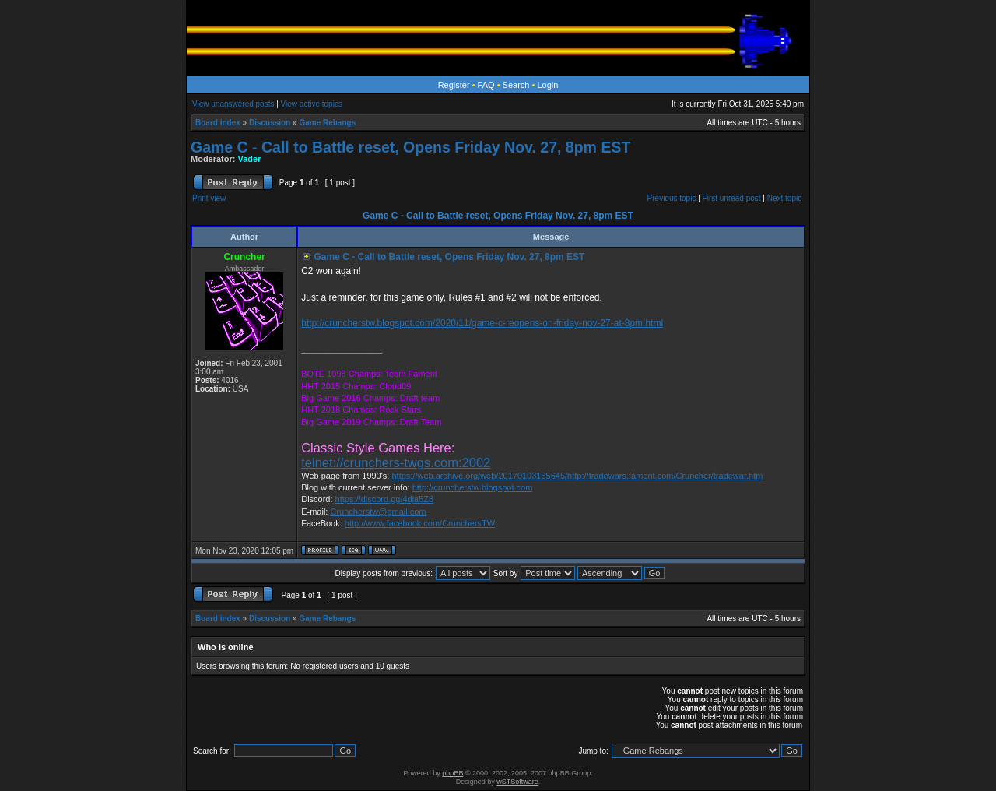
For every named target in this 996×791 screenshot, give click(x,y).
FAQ (486, 85)
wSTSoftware (517, 782)
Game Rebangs (327, 122)
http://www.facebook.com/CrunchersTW (420, 523)
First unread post (732, 198)
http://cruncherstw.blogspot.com (472, 487)
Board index (217, 122)
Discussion (269, 122)
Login (547, 85)
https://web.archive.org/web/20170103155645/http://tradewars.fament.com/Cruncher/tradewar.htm (577, 475)
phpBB (452, 773)
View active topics (311, 104)
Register (454, 85)
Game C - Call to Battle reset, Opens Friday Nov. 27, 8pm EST (410, 147)
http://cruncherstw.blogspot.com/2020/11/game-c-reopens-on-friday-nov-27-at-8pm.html (482, 323)
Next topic (784, 198)
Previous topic (671, 198)
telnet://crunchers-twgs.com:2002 (395, 462)
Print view (209, 198)
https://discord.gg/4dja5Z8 (384, 499)
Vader (249, 158)
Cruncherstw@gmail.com (378, 511)
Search (516, 85)
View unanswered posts (233, 104)
